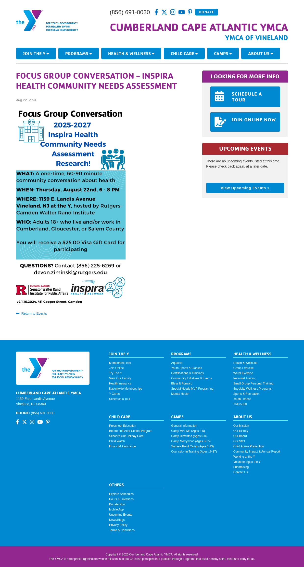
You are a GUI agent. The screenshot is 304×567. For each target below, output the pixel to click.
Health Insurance (120, 383)
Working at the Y (244, 456)
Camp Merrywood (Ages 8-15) (191, 441)
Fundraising (241, 467)
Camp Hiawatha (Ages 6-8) (189, 436)
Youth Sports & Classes (186, 368)
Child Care (184, 53)
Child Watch (117, 441)
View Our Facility (120, 378)
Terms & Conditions (122, 530)
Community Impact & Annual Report (256, 451)
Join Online (116, 368)
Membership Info (120, 363)
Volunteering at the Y (247, 462)
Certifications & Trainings (187, 373)
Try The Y (115, 373)
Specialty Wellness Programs (252, 388)
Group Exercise (243, 368)
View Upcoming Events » (245, 188)
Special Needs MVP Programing (192, 388)
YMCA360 (240, 404)
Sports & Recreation (246, 394)
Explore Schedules (121, 494)
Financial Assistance (122, 446)
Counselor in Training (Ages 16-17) (194, 451)
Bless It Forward (181, 383)
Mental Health (180, 394)
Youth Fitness (242, 399)
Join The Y (36, 53)
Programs (78, 53)
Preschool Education (122, 425)
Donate (207, 12)
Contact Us (240, 472)
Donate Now (117, 504)
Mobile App (116, 509)
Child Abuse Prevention (248, 446)
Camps (223, 53)
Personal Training (244, 378)
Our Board (240, 436)
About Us (260, 53)
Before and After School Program (130, 431)
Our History (240, 431)
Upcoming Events (120, 514)
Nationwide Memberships (125, 388)
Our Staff (239, 441)
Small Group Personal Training (253, 383)
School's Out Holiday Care (126, 436)
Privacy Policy (118, 525)
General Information (184, 425)
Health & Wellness (131, 53)
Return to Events (31, 313)
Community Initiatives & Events (191, 378)
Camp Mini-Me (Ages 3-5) (188, 431)
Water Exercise (243, 373)
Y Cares (114, 394)
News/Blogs (117, 520)
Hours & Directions (121, 499)
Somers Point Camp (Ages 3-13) (192, 446)
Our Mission (241, 425)
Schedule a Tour (119, 399)
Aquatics (176, 363)
